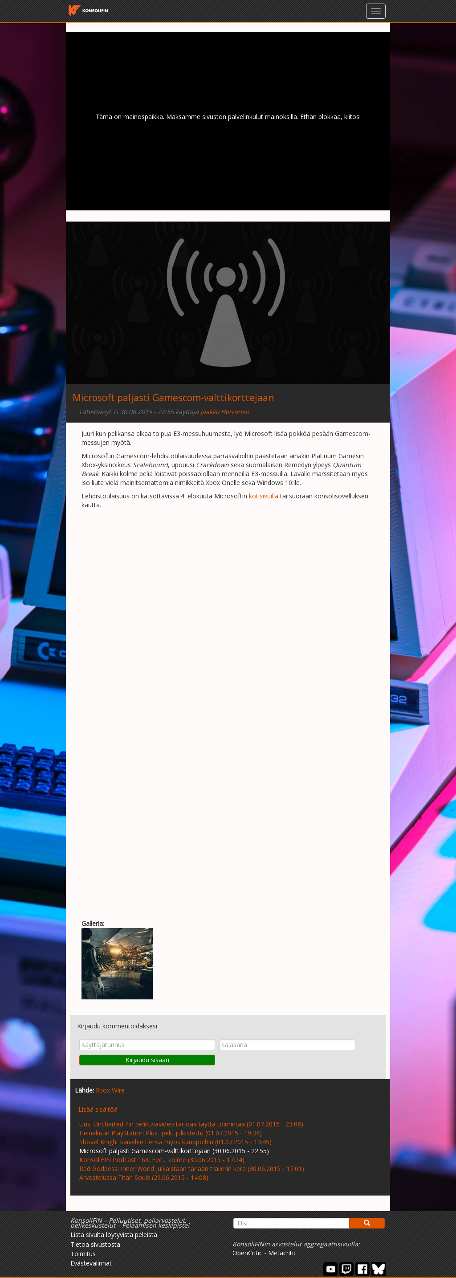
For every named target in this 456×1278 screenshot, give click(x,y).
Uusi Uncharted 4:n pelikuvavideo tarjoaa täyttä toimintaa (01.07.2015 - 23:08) (191, 1124)
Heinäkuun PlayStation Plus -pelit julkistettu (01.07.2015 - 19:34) (170, 1133)
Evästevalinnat (91, 1263)
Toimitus (83, 1253)
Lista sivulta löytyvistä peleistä (113, 1234)
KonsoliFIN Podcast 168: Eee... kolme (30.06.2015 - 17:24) (161, 1159)
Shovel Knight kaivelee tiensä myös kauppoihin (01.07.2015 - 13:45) (175, 1142)
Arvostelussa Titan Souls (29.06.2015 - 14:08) (143, 1177)
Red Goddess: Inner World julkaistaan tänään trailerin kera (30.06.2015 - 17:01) (191, 1168)
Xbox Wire (110, 1090)
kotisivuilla (263, 496)
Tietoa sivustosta (95, 1244)
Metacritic (282, 1253)
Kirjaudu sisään (147, 1060)
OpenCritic (247, 1253)
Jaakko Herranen (224, 411)
